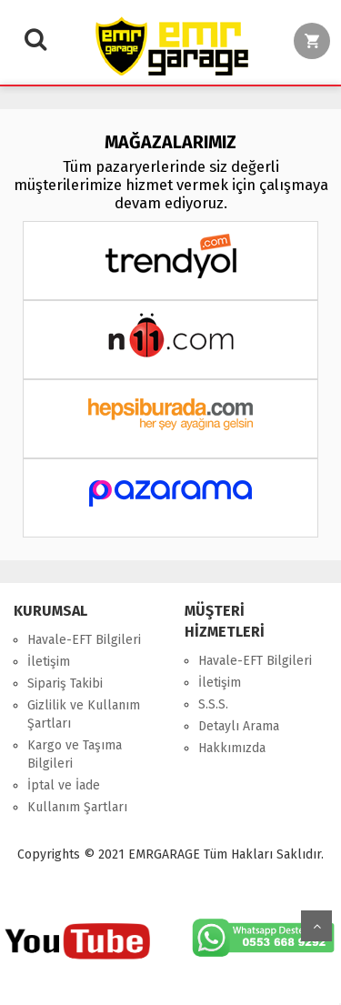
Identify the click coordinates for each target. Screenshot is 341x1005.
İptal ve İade (63, 785)
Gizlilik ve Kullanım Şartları (83, 714)
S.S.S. (213, 704)
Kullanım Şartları (77, 807)
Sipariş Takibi (65, 683)
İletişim (48, 661)
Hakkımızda (232, 748)
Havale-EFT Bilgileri (84, 640)
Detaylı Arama (238, 726)
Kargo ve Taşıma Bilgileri (74, 754)
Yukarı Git (316, 925)
